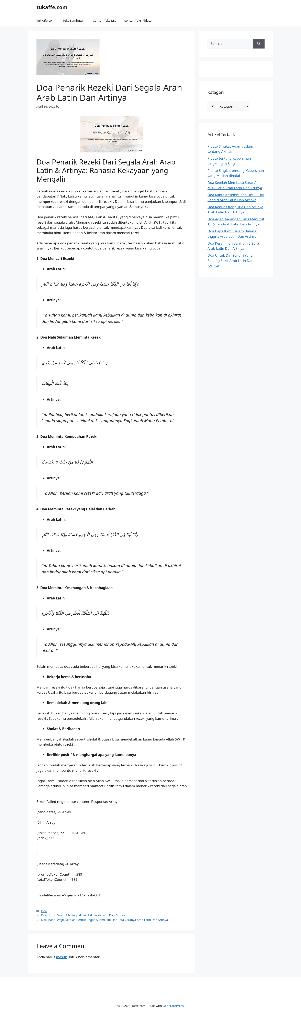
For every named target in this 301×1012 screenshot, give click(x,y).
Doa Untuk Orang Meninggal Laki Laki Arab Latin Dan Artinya (83, 915)
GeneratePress (173, 1006)
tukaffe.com (51, 7)
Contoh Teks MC (104, 20)
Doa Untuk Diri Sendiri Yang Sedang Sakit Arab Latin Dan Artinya (231, 260)
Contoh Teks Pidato (138, 20)
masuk (61, 957)
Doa (44, 911)
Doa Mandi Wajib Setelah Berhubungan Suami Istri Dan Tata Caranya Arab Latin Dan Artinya (104, 920)
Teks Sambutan (74, 20)
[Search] (259, 44)
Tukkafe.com (45, 20)
